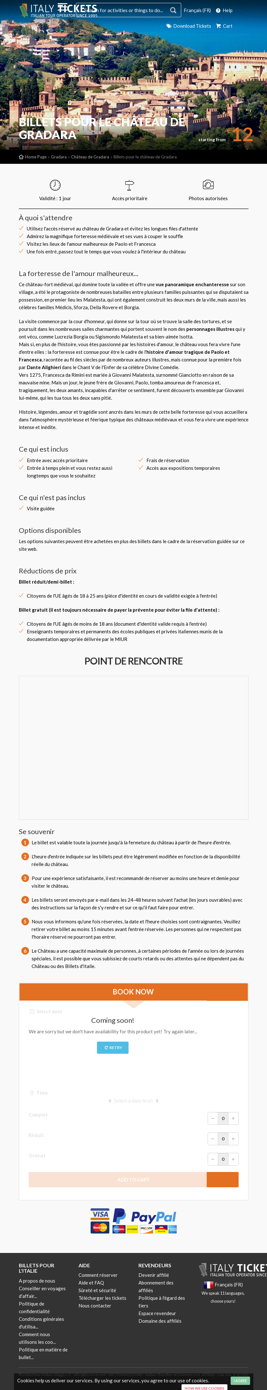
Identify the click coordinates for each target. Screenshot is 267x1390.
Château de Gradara (90, 156)
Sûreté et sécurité (97, 1290)
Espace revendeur (157, 1313)
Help (224, 10)
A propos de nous (37, 1281)
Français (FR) (197, 10)
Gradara (59, 156)
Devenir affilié (153, 1275)
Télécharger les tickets (102, 1298)
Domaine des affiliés (160, 1321)
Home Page (36, 156)
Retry (112, 1047)
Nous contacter (94, 1305)
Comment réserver (98, 1275)
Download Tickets (188, 26)
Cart (224, 26)
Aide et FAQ (91, 1282)
